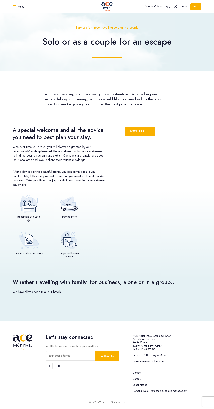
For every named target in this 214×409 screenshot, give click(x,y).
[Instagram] (58, 366)
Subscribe (107, 356)
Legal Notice (140, 385)
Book (196, 6)
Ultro (123, 402)
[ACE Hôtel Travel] (107, 7)
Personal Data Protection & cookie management (160, 391)
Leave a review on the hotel (148, 361)
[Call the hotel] (168, 7)
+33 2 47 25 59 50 (144, 348)
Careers (137, 379)
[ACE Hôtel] (23, 342)
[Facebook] (49, 366)
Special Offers (153, 6)
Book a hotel (140, 131)
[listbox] (184, 7)
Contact (137, 373)
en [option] (183, 6)
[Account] (176, 7)
